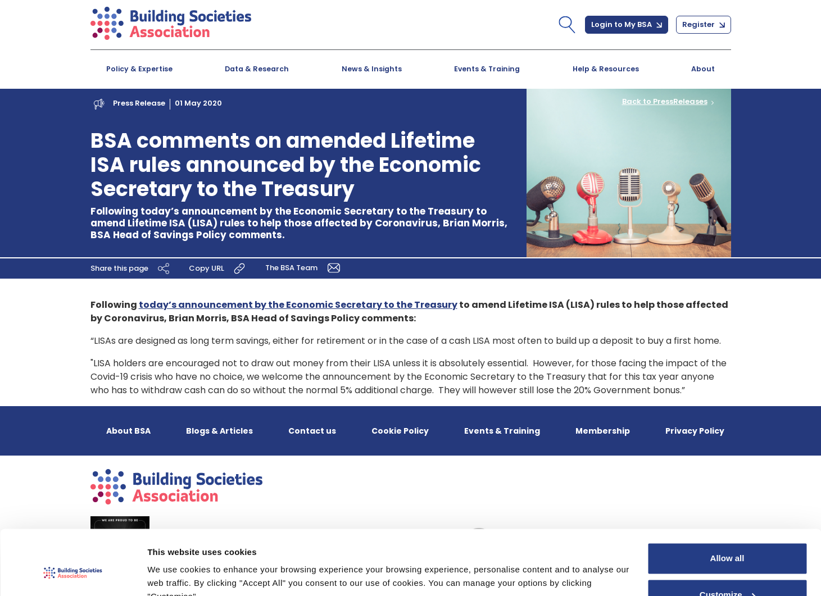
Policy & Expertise (139, 69)
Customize (728, 541)
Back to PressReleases (664, 101)
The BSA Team (305, 267)
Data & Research (257, 69)
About (703, 69)
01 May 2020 (198, 103)
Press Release (139, 103)
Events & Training (487, 69)
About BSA (128, 430)
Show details (173, 574)
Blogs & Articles (219, 430)
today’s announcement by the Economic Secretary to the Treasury (298, 304)
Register (703, 24)
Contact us (312, 430)
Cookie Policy (400, 430)
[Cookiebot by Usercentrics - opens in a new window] (73, 574)
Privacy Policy (694, 430)
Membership (602, 430)
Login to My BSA (626, 24)
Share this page (131, 268)
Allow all (727, 504)
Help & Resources (606, 69)
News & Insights (372, 69)
